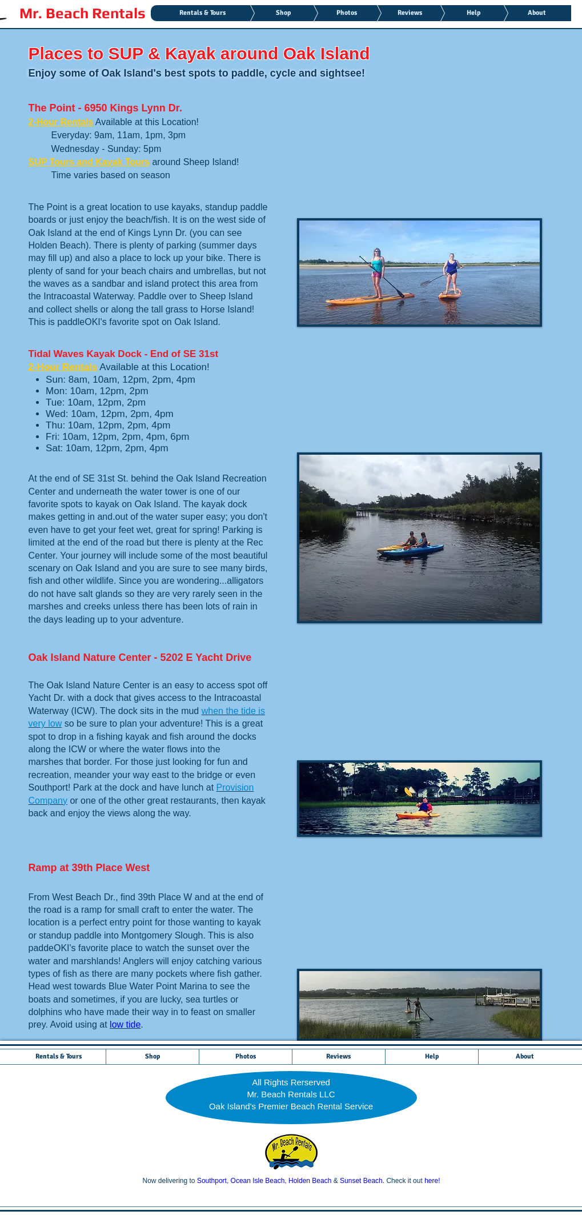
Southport (212, 1181)
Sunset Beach (361, 1181)
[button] (419, 272)
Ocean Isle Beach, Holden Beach (281, 1181)
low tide (125, 1024)
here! (432, 1181)
